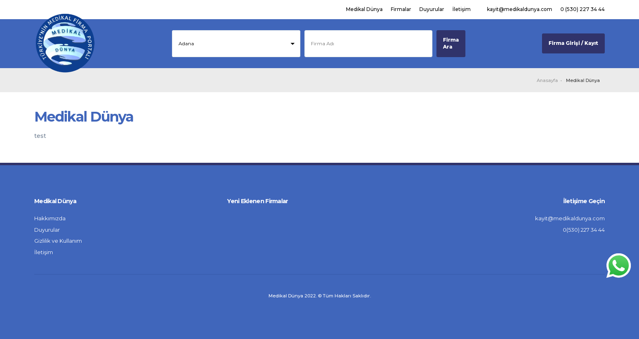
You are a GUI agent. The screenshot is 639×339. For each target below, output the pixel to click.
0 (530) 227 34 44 (582, 9)
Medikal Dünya (364, 9)
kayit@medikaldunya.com (519, 9)
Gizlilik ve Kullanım (58, 240)
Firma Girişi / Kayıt (573, 43)
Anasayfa (547, 80)
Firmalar (401, 9)
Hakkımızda (50, 218)
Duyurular (431, 9)
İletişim (461, 9)
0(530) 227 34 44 (584, 229)
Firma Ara (451, 43)
